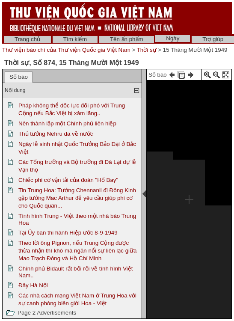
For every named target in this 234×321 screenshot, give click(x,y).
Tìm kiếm (75, 39)
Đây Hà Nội (33, 285)
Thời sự (147, 50)
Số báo (18, 77)
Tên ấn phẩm (126, 39)
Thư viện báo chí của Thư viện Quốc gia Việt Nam (66, 50)
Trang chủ (27, 39)
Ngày (172, 38)
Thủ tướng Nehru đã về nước (55, 134)
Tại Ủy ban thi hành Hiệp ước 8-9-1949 (68, 232)
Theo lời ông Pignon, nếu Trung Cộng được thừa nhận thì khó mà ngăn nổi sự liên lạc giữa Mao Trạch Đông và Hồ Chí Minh (77, 251)
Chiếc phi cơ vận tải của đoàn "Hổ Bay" (68, 180)
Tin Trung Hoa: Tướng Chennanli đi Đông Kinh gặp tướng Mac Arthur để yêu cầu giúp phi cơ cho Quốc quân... (77, 198)
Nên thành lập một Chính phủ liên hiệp (67, 123)
